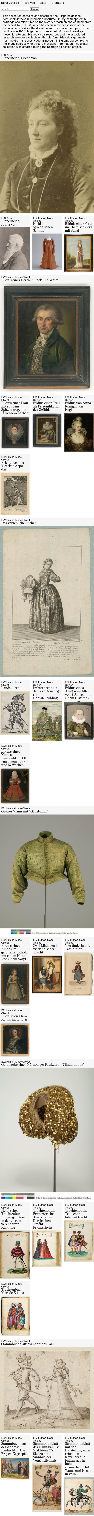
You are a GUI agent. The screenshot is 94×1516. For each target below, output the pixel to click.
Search (34, 9)
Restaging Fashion (59, 46)
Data (43, 2)
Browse (30, 2)
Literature (57, 2)
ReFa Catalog (10, 2)
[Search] (15, 8)
